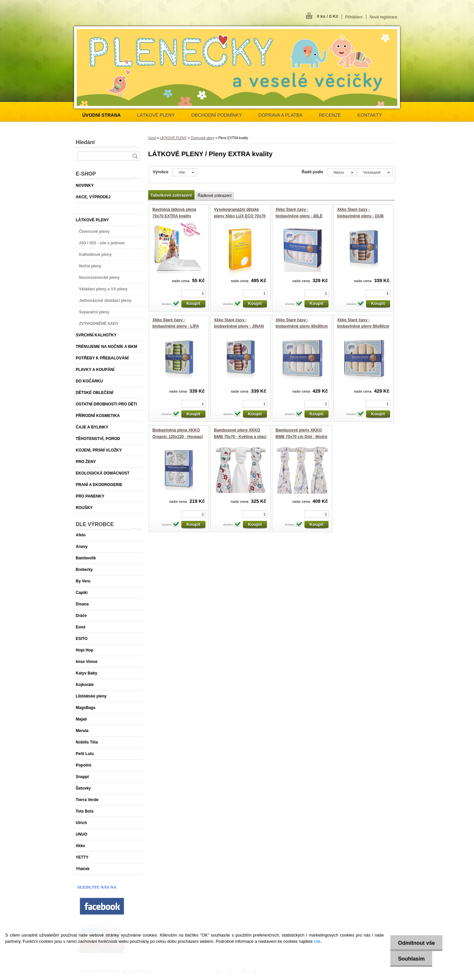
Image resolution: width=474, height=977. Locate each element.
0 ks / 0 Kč (327, 16)
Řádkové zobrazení (214, 195)
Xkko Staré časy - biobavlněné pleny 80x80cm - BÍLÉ (302, 326)
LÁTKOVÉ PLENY (156, 115)
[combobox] (341, 172)
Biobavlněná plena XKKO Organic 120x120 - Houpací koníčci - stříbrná (177, 436)
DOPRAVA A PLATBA (280, 115)
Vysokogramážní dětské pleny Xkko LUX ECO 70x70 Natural (240, 216)
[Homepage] (101, 115)
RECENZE (330, 115)
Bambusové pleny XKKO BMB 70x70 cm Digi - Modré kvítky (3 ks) (301, 436)
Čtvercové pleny (202, 138)
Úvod (152, 138)
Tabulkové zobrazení (171, 195)
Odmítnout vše (415, 943)
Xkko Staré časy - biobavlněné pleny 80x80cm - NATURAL (363, 326)
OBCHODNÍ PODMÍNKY (216, 115)
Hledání (85, 142)
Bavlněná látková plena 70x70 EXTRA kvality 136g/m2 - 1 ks (174, 216)
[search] (135, 156)
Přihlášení (354, 17)
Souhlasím (410, 959)
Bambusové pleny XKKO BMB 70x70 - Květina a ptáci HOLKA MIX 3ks (240, 436)
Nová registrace (383, 17)
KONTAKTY (369, 115)
